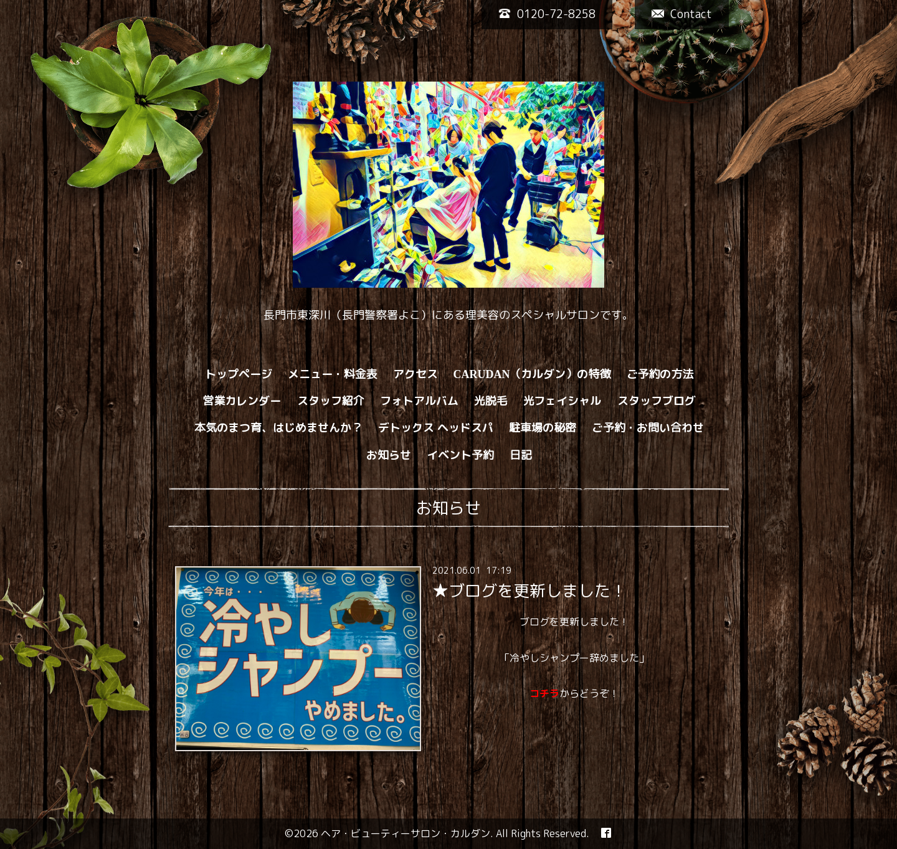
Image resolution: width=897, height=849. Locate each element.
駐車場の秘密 (542, 427)
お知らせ (388, 455)
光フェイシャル (562, 401)
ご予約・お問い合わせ (648, 427)
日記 (521, 455)
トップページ (238, 374)
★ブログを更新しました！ (529, 590)
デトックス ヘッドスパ (435, 427)
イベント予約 (460, 455)
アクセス (415, 374)
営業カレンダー (242, 401)
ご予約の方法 (660, 374)
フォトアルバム (419, 401)
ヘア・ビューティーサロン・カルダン (405, 833)
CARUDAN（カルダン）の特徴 (532, 374)
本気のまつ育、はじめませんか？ (278, 427)
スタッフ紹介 (330, 401)
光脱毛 (491, 401)
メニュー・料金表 (332, 374)
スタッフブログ (656, 401)
